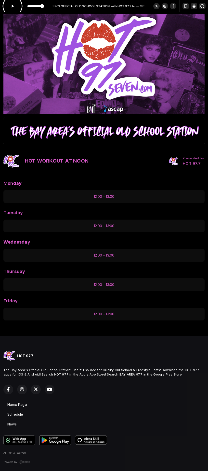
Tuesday (13, 212)
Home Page (17, 404)
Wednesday (16, 242)
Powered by (16, 462)
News (12, 424)
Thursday (14, 271)
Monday (12, 183)
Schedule (15, 414)
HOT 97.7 (192, 163)
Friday (10, 300)
